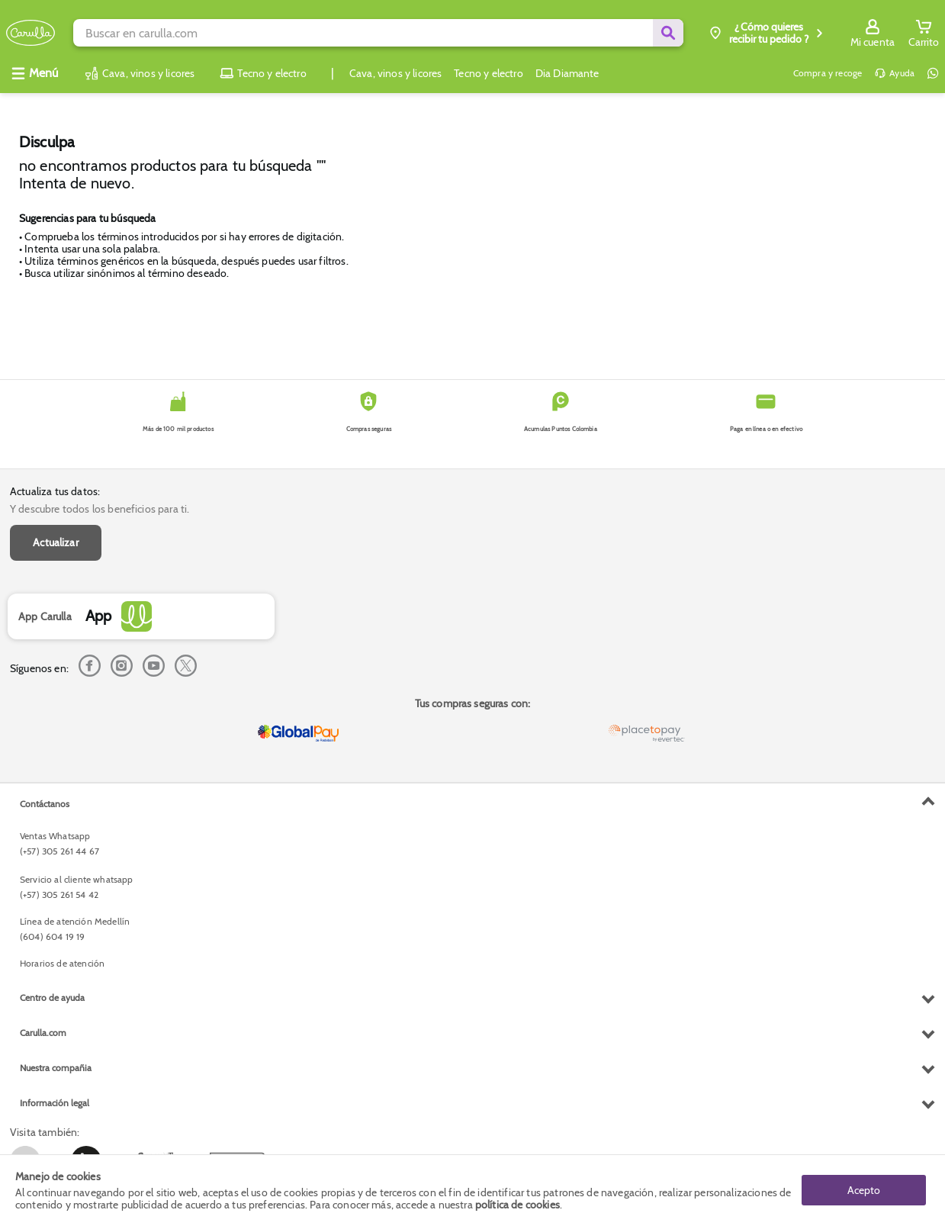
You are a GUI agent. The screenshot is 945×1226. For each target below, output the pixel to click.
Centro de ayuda (52, 997)
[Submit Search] (668, 33)
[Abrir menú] (34, 73)
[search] (378, 33)
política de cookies (517, 1205)
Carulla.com (43, 1032)
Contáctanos (44, 803)
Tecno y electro (488, 73)
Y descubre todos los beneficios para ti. (99, 509)
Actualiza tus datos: (55, 491)
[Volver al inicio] (30, 33)
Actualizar (56, 542)
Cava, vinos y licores (395, 73)
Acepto (863, 1190)
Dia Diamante (567, 73)
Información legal (54, 1103)
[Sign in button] (872, 32)
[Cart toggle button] (923, 32)
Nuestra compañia (56, 1067)
